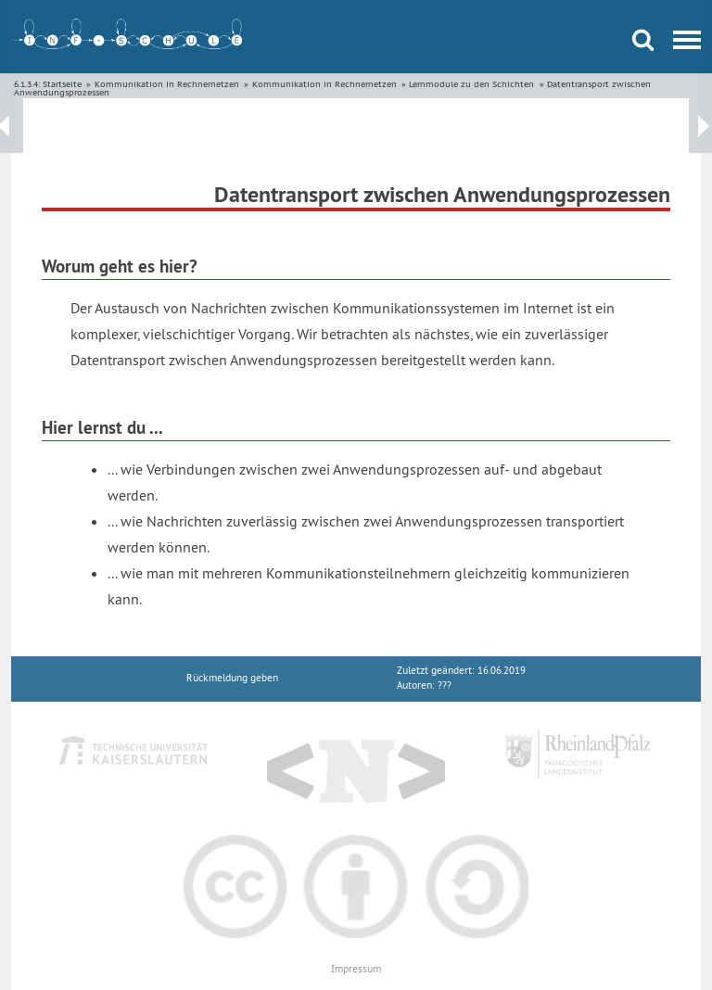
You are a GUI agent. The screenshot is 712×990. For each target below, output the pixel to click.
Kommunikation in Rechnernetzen (167, 84)
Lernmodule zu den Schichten (471, 84)
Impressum (356, 969)
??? (444, 685)
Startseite (62, 84)
